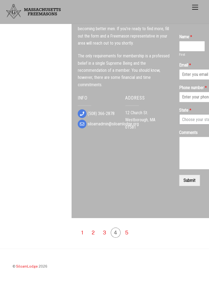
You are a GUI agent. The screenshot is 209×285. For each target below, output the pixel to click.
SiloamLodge (27, 266)
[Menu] (195, 7)
